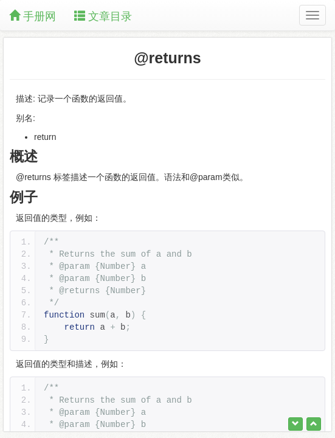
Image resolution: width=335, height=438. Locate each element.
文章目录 (103, 16)
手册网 (32, 16)
